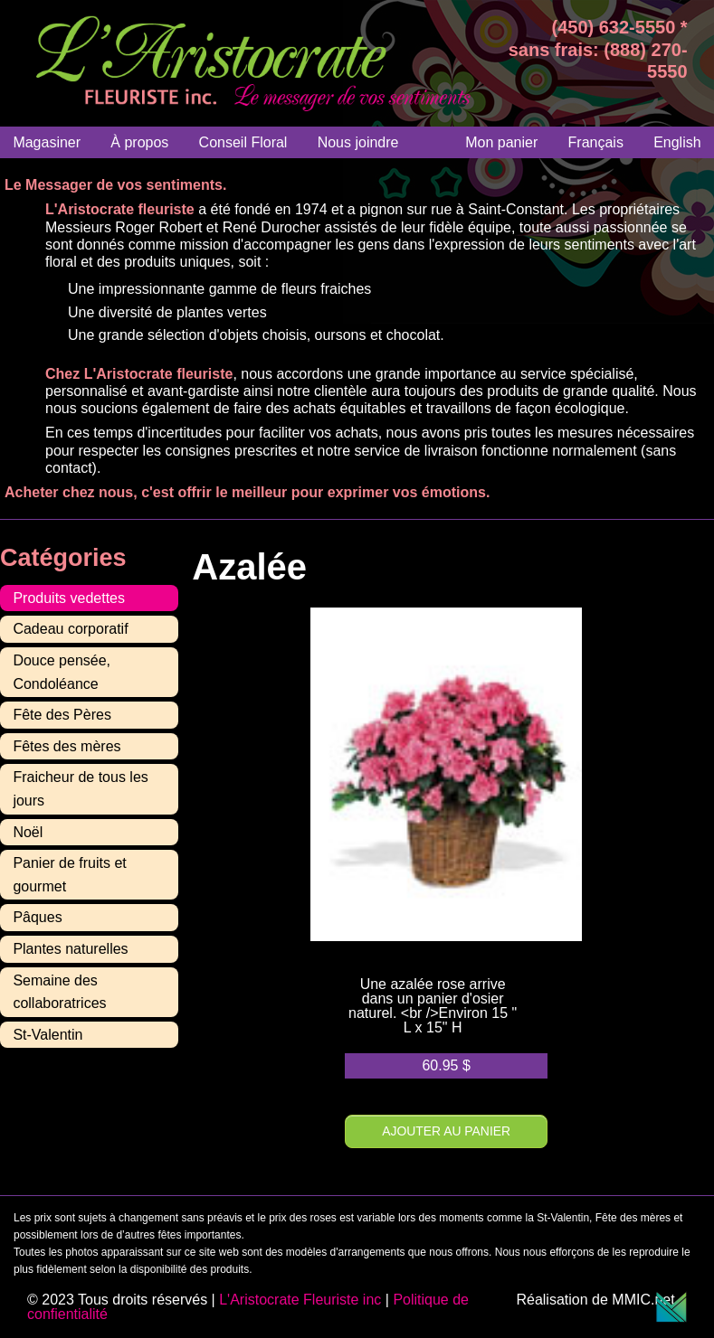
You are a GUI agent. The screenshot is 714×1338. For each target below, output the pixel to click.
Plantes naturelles (70, 948)
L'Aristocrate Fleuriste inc (300, 1299)
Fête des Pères (62, 714)
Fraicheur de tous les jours (80, 788)
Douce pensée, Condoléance (61, 672)
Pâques (37, 917)
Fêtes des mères (66, 746)
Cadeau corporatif (70, 628)
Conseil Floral (243, 142)
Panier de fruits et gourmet (69, 874)
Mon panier (501, 142)
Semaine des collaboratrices (59, 992)
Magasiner (47, 142)
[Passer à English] (676, 142)
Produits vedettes (69, 598)
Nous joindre (358, 142)
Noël (28, 832)
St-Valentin (47, 1034)
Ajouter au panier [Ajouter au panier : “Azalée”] (446, 1131)
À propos (139, 142)
